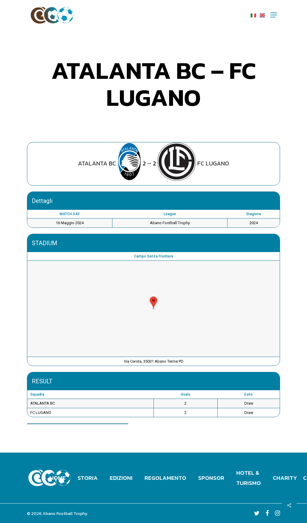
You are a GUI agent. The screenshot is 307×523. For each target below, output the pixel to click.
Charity (285, 478)
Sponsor (211, 478)
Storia (88, 478)
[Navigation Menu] (273, 15)
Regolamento (165, 478)
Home (58, 478)
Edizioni (121, 478)
